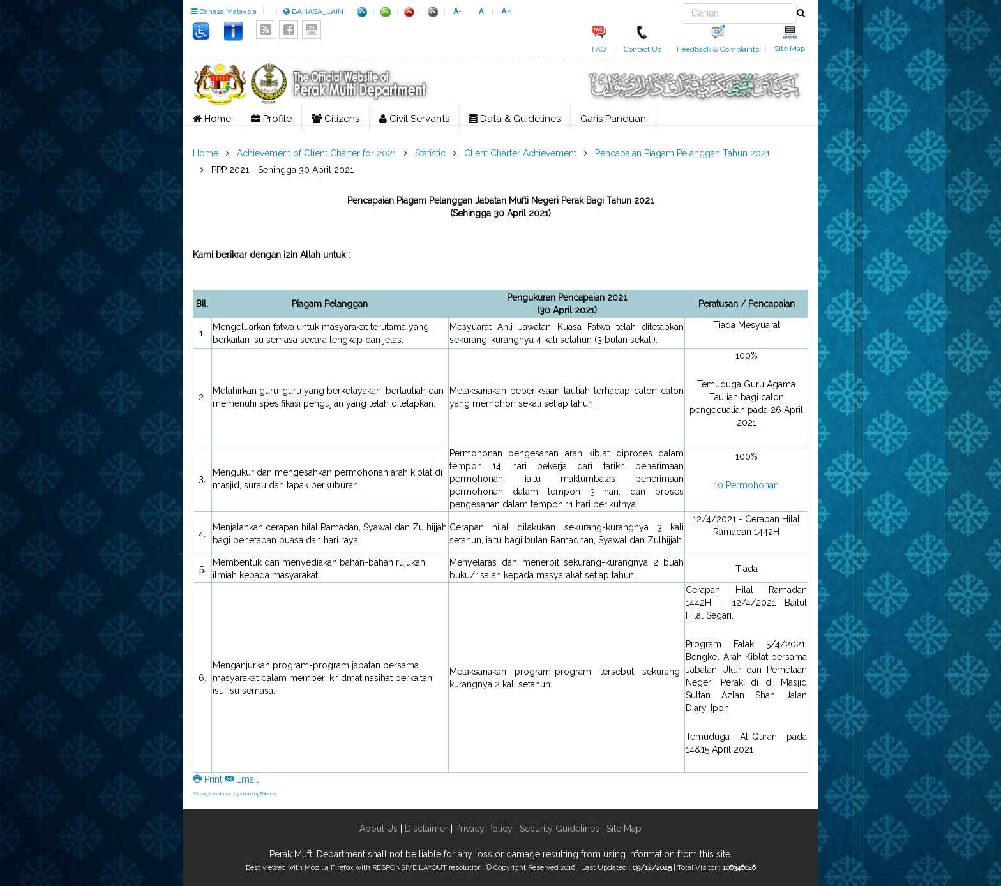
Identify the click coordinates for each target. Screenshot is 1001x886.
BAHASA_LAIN (313, 11)
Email (242, 779)
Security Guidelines (559, 828)
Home (212, 118)
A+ (506, 11)
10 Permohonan (746, 485)
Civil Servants (414, 118)
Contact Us (642, 49)
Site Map (789, 48)
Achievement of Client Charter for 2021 (316, 153)
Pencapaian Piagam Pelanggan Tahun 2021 (682, 153)
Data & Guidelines (515, 118)
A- (457, 11)
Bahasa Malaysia (224, 11)
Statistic (430, 153)
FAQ (599, 49)
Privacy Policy (484, 828)
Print (209, 779)
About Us (378, 828)
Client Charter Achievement (520, 153)
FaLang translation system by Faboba (234, 793)
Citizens (335, 118)
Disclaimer (425, 828)
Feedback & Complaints (718, 49)
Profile (271, 118)
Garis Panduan (613, 118)
